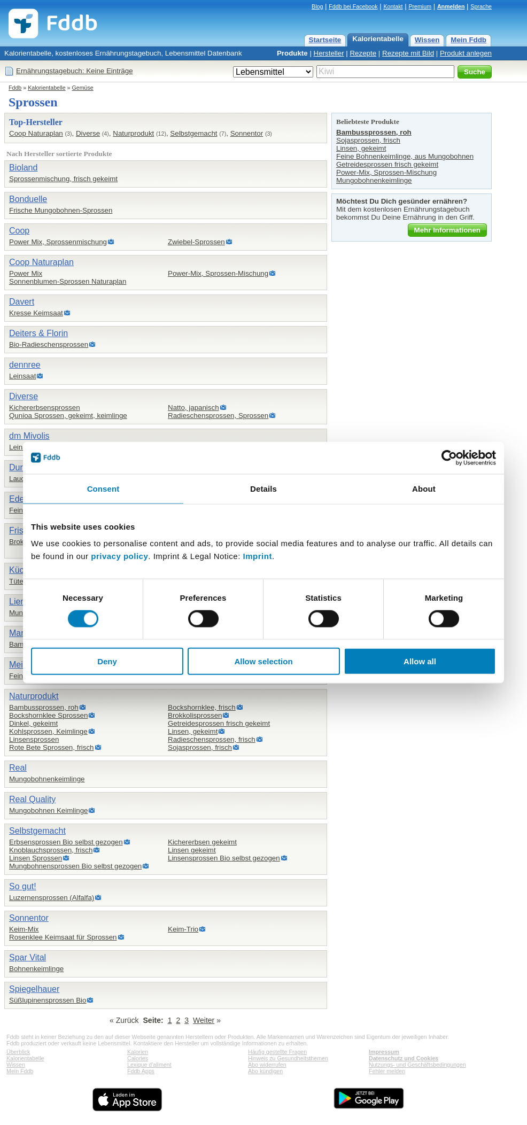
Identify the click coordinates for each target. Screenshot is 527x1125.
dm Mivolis (29, 435)
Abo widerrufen (267, 1064)
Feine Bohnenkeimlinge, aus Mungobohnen (405, 156)
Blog (317, 6)
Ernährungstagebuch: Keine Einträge (74, 71)
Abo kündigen (265, 1071)
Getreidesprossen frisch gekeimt (219, 723)
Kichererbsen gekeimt (202, 842)
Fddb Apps (140, 1071)
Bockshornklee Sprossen (48, 715)
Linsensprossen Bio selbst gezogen (224, 858)
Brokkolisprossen (195, 715)
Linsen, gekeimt (193, 731)
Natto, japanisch (193, 408)
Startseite (325, 40)
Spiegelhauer (34, 989)
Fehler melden (387, 1071)
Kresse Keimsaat (36, 313)
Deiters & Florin (38, 333)
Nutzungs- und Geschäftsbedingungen (417, 1064)
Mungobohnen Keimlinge (48, 810)
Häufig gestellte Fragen (277, 1052)
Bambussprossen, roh (44, 707)
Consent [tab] (103, 488)
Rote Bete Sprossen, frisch (51, 747)
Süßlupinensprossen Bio (47, 1000)
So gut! (22, 886)
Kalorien (137, 1052)
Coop (19, 230)
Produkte (292, 53)
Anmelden (451, 6)
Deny (107, 661)
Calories (137, 1058)
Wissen (427, 40)
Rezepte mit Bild (408, 53)
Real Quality (32, 799)
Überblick (18, 1052)
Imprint (257, 556)
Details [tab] (263, 488)
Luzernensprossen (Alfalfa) (51, 898)
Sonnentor (247, 133)
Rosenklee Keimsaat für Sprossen (63, 937)
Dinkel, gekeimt (33, 723)
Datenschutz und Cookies (403, 1058)
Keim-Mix (24, 929)
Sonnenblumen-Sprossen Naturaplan (67, 281)
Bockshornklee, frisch (202, 707)
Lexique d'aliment (149, 1064)
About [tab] (424, 488)
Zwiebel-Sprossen (196, 242)
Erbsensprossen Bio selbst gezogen (66, 842)
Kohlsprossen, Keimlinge (48, 731)
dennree (25, 364)
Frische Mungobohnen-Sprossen (60, 210)
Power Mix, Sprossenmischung (58, 242)
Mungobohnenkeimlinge (47, 779)
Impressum (384, 1052)
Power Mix (25, 273)
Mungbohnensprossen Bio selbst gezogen (75, 866)
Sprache (481, 6)
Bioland (23, 167)
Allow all (420, 661)
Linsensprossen (34, 739)
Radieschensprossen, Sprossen (218, 416)
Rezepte (363, 53)
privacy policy (119, 556)
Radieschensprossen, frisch (211, 739)
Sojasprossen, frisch (200, 747)
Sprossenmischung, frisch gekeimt (63, 179)
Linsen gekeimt (192, 850)
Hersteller (329, 53)
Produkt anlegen (466, 53)
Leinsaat (22, 376)
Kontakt (392, 6)
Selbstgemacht (193, 133)
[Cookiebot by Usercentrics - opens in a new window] (449, 457)
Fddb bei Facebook (353, 6)
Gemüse (83, 87)
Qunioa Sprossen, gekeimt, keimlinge (68, 416)
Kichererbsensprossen (44, 408)
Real (18, 767)
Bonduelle (28, 199)
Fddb (15, 87)
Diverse (88, 133)
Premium (419, 6)
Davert (21, 301)
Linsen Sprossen (35, 858)
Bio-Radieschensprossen (48, 344)
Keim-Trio (183, 929)
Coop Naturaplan (36, 133)
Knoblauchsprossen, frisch (50, 850)
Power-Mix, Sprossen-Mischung (218, 273)
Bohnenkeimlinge (36, 969)
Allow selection (263, 661)
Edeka (21, 498)
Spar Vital (27, 957)
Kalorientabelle (378, 39)
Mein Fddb (468, 40)
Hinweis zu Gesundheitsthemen (288, 1058)
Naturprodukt (133, 133)
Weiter (203, 1020)
